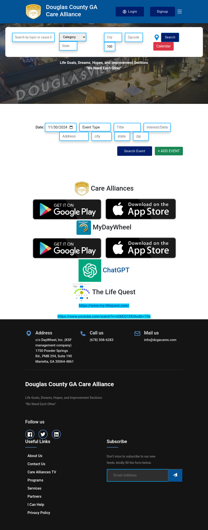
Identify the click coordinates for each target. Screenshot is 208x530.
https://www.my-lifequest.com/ (104, 306)
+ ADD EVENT (169, 151)
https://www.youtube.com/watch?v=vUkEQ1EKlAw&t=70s (103, 316)
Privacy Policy (39, 513)
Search (170, 37)
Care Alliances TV (42, 472)
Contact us (36, 464)
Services (34, 488)
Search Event (134, 151)
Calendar (163, 46)
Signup (162, 11)
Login (129, 11)
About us (35, 456)
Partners (35, 496)
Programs (35, 480)
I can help (36, 504)
